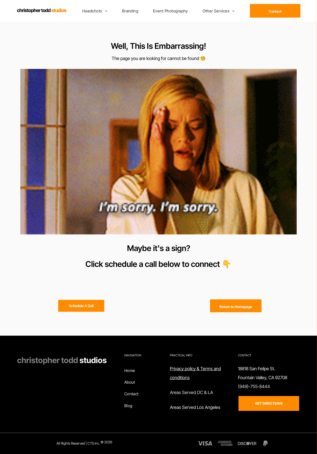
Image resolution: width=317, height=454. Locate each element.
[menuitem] (95, 10)
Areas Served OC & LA (191, 392)
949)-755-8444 (254, 386)
